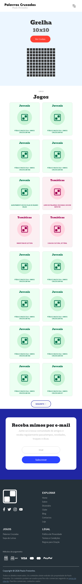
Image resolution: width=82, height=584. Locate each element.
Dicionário (46, 505)
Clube (44, 509)
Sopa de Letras (9, 538)
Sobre (44, 501)
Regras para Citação (51, 542)
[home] (20, 6)
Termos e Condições (51, 538)
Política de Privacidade (52, 534)
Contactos (46, 517)
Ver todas (40, 39)
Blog (44, 513)
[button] (74, 6)
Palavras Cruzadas (11, 534)
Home (44, 497)
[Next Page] (41, 403)
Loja (44, 521)
